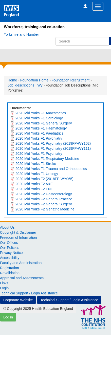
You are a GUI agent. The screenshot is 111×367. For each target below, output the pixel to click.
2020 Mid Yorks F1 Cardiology (39, 118)
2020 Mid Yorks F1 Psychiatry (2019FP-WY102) (53, 143)
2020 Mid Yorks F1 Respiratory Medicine (47, 159)
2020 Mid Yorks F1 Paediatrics (39, 133)
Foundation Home (34, 80)
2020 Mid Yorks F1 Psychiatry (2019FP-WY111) (53, 148)
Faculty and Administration (21, 263)
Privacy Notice (11, 253)
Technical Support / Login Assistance (29, 293)
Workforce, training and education (34, 26)
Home (12, 80)
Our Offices (9, 243)
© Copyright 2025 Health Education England (38, 309)
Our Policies (9, 248)
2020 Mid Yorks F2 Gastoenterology (43, 194)
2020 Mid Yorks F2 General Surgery (43, 204)
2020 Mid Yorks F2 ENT (34, 189)
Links (4, 283)
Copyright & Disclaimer (18, 232)
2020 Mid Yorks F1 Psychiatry (38, 138)
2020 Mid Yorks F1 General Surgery (43, 123)
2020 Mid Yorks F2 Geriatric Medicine (45, 209)
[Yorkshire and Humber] (21, 34)
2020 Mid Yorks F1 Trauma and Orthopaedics (51, 169)
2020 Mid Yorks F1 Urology (36, 174)
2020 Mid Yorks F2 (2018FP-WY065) (44, 179)
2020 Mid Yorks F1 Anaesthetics (40, 113)
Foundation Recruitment (70, 80)
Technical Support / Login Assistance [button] (69, 300)
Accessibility (9, 258)
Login (4, 288)
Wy (40, 85)
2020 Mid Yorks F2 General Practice (43, 199)
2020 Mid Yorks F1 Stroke (35, 164)
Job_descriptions (21, 85)
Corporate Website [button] (18, 300)
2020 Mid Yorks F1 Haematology (41, 128)
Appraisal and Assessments (22, 278)
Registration (9, 268)
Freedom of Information (18, 237)
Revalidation (10, 273)
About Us (7, 227)
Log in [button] (8, 317)
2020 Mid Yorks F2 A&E (34, 184)
